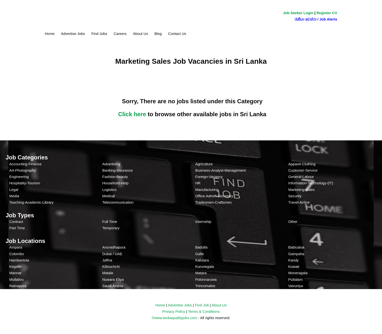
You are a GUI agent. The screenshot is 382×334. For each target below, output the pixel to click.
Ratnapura (17, 286)
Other (292, 221)
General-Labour (301, 177)
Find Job (202, 305)
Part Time (17, 228)
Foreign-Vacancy (209, 177)
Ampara (15, 247)
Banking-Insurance (117, 170)
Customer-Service (302, 170)
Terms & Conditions (204, 311)
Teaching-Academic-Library (31, 202)
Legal (13, 190)
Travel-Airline (299, 202)
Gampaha (296, 254)
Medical (108, 196)
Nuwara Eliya (113, 279)
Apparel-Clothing (301, 164)
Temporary (111, 228)
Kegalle (15, 266)
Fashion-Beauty (115, 177)
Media (14, 196)
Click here (132, 114)
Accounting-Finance (25, 164)
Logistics (109, 190)
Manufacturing (207, 190)
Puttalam (295, 279)
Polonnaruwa (206, 279)
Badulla (201, 247)
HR (198, 183)
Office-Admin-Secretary (214, 196)
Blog (158, 33)
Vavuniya (295, 286)
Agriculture (204, 164)
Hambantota (19, 260)
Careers (120, 33)
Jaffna (107, 260)
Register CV (326, 13)
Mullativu (16, 279)
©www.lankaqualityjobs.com (174, 318)
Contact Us (177, 33)
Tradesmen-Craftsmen (213, 202)
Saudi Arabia (112, 286)
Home (50, 33)
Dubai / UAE (112, 254)
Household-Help (115, 183)
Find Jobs (99, 33)
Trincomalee (205, 286)
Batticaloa (296, 247)
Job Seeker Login (298, 13)
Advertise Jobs (73, 33)
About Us (140, 33)
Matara (201, 273)
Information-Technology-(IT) (310, 183)
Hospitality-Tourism (24, 183)
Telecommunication (118, 202)
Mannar (15, 273)
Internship (203, 221)
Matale (107, 273)
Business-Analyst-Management (220, 170)
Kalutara (202, 260)
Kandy (293, 260)
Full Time (109, 221)
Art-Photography (22, 170)
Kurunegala (204, 266)
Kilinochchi (111, 266)
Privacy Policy (173, 311)
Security (294, 196)
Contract (16, 221)
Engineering (19, 177)
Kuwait (293, 266)
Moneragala (297, 273)
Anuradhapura (113, 247)
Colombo (16, 254)
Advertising (111, 164)
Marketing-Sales (301, 190)
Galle (199, 254)
